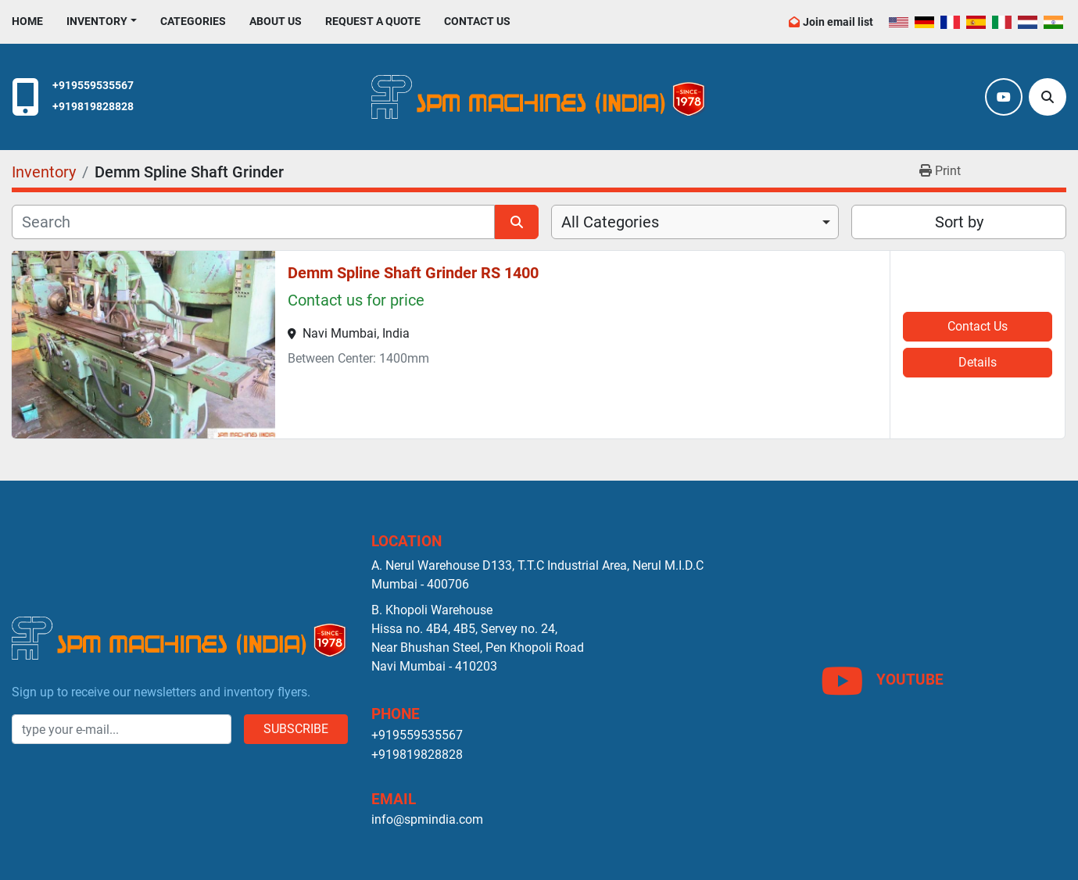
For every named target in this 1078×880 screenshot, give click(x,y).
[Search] (1047, 97)
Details (977, 362)
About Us (275, 21)
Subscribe (295, 728)
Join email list (838, 22)
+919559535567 (93, 85)
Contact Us (477, 21)
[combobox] (695, 222)
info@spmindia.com (427, 819)
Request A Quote (373, 21)
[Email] (121, 729)
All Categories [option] (610, 222)
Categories (193, 21)
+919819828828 (93, 106)
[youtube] (1003, 97)
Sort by (959, 222)
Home (27, 21)
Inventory (96, 21)
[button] (101, 21)
